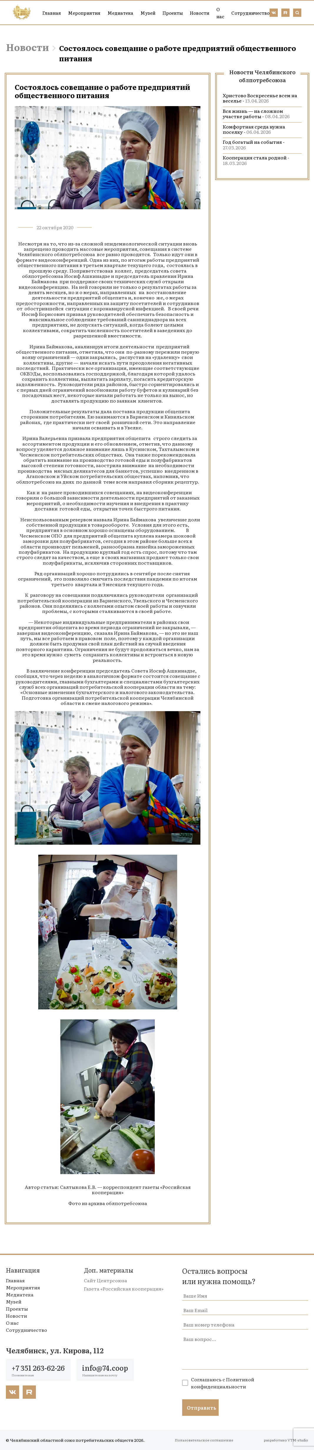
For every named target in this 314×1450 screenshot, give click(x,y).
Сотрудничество (250, 12)
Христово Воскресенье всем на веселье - (260, 98)
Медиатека (120, 12)
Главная (51, 12)
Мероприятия (84, 12)
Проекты (172, 12)
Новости (199, 12)
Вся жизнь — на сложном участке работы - (256, 113)
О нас (220, 13)
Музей (147, 12)
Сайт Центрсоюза (105, 1280)
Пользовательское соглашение (204, 1440)
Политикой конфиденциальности (222, 1383)
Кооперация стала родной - (256, 160)
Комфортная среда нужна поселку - (254, 129)
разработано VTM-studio (286, 1440)
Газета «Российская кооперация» (124, 1288)
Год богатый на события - (254, 144)
